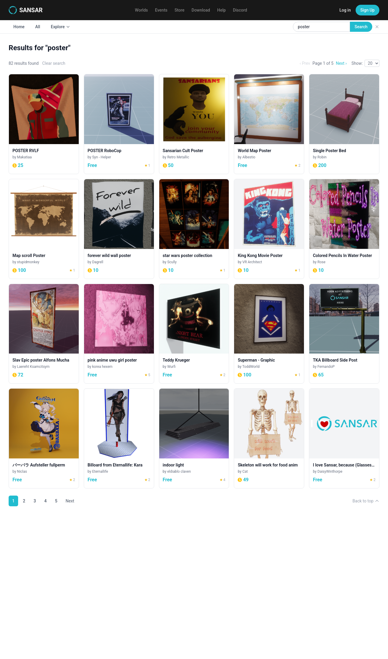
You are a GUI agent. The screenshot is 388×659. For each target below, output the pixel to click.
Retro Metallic (178, 157)
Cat (245, 471)
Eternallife (100, 471)
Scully (172, 262)
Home (19, 26)
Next (70, 501)
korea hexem (102, 367)
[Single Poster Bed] (344, 124)
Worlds (141, 10)
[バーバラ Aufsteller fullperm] (44, 438)
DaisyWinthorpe (330, 471)
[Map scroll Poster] (44, 229)
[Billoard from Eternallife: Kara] (119, 438)
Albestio (248, 157)
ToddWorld (251, 367)
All (37, 26)
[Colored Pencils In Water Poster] (344, 229)
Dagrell (97, 262)
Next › (341, 63)
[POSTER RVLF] (44, 124)
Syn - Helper (101, 157)
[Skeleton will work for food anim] (269, 438)
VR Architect (252, 262)
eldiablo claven (179, 471)
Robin (322, 157)
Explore (60, 26)
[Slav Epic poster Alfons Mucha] (44, 334)
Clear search (53, 63)
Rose (322, 262)
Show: (357, 63)
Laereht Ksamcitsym (33, 367)
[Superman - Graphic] (269, 334)
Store (179, 10)
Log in (345, 10)
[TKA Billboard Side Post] (344, 334)
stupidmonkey (28, 262)
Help (221, 10)
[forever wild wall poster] (119, 229)
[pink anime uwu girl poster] (119, 334)
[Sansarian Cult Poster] (194, 124)
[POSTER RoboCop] (119, 124)
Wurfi (171, 367)
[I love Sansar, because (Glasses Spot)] (344, 438)
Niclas (22, 471)
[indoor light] (194, 438)
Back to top (366, 501)
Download (201, 10)
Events (161, 10)
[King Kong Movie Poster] (269, 229)
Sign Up (367, 10)
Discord (240, 10)
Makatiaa (24, 157)
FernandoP (326, 367)
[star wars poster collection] (194, 229)
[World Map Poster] (269, 124)
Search (361, 26)
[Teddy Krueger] (194, 334)
